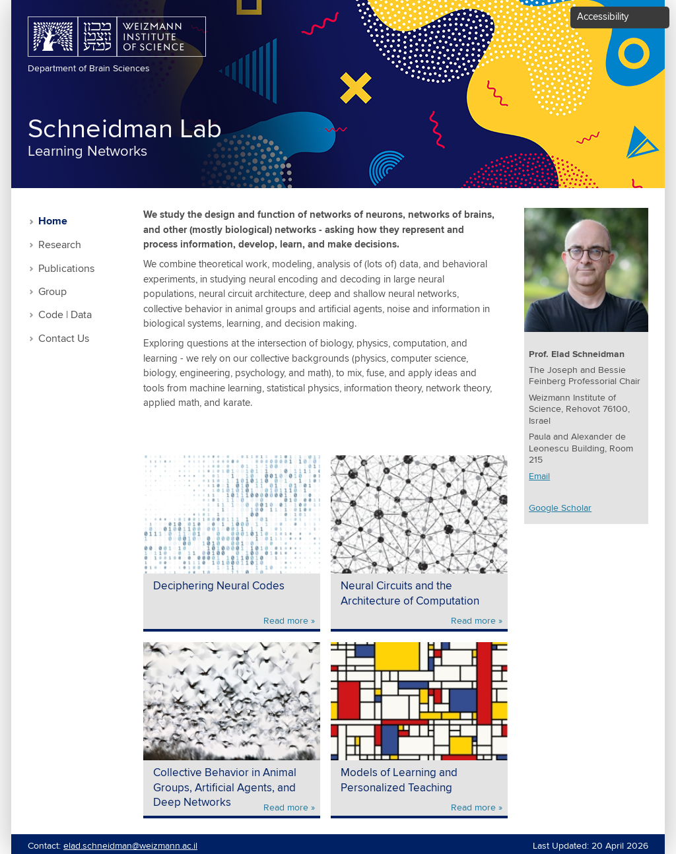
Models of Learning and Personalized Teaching (399, 780)
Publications (66, 269)
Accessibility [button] (602, 17)
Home (52, 221)
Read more (285, 621)
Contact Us (63, 339)
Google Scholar (560, 508)
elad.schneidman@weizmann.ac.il (130, 846)
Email (539, 476)
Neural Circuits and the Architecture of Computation (410, 593)
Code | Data (65, 315)
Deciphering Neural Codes (219, 586)
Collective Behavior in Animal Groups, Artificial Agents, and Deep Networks (224, 788)
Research (59, 245)
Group (52, 292)
